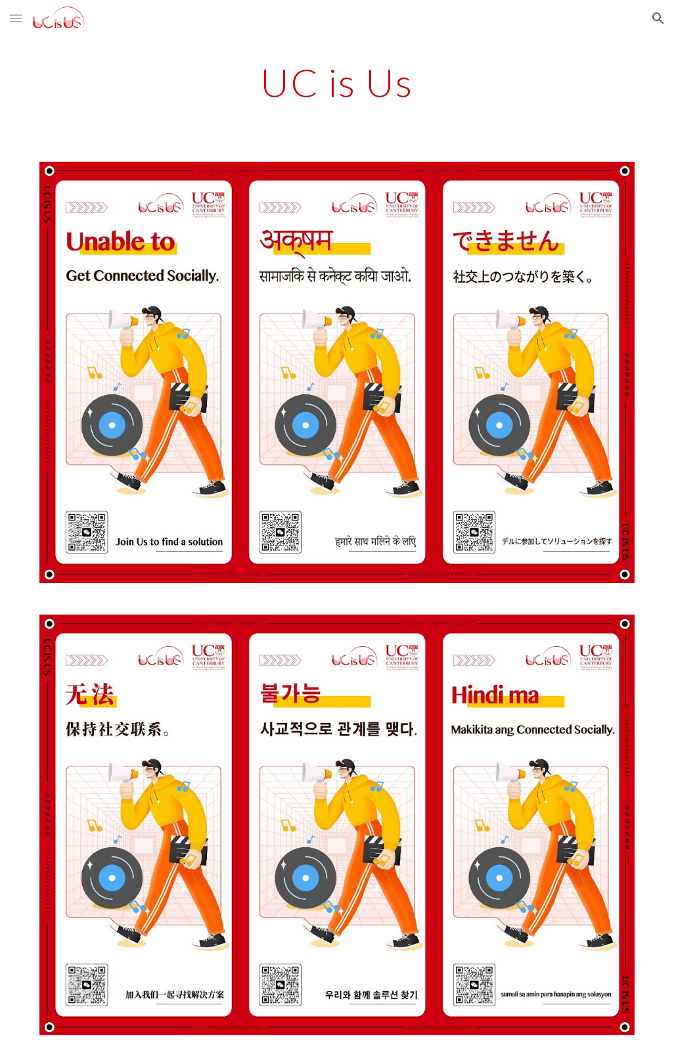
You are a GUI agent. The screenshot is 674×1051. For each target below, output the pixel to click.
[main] (337, 82)
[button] (16, 18)
